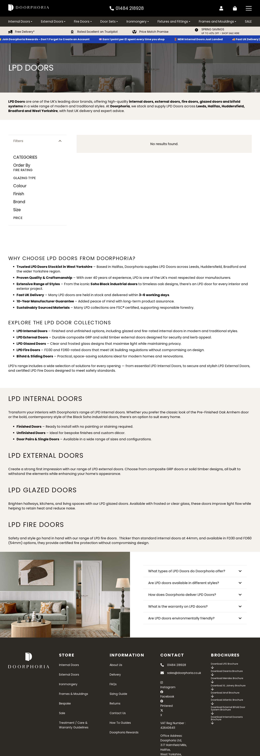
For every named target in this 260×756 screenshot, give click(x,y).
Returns (115, 703)
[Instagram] (161, 683)
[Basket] (234, 8)
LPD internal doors (110, 412)
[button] (248, 8)
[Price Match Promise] (135, 32)
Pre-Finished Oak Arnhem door (223, 412)
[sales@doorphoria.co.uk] (163, 673)
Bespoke (65, 703)
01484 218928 (176, 665)
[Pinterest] (161, 701)
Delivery (115, 675)
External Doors (69, 675)
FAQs (113, 684)
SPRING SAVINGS (212, 29)
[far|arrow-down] (212, 667)
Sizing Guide (118, 694)
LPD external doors (107, 469)
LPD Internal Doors (166, 366)
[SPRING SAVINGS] (198, 30)
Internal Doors (69, 665)
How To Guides (120, 723)
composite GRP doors (166, 469)
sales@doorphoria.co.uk (184, 673)
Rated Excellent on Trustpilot (97, 32)
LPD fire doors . (106, 538)
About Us (116, 665)
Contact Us (118, 713)
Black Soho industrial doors (95, 417)
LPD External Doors (233, 366)
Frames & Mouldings (73, 694)
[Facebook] (161, 692)
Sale (62, 713)
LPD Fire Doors (42, 370)
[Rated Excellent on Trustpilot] (73, 32)
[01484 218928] (163, 665)
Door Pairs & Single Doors (38, 439)
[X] (161, 710)
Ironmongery (68, 684)
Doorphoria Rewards (124, 732)
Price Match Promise (153, 32)
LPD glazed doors (113, 503)
